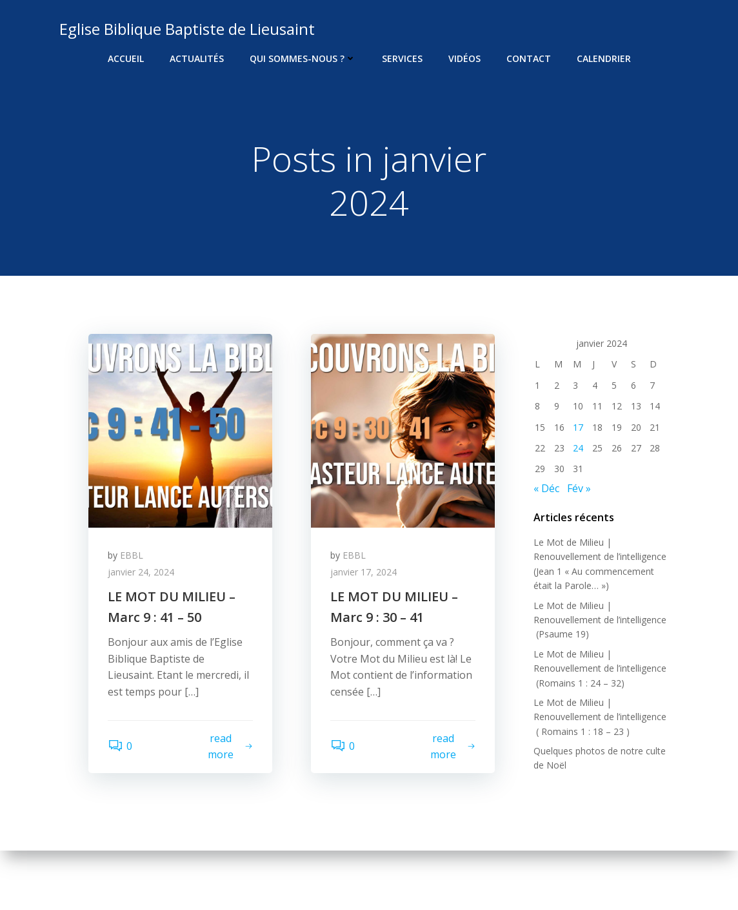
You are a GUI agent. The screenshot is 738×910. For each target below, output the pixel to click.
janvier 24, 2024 (141, 572)
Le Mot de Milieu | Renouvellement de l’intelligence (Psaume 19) (600, 620)
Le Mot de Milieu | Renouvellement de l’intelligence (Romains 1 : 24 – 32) (600, 668)
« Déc (546, 488)
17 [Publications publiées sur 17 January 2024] (578, 427)
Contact (528, 58)
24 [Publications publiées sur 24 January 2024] (578, 448)
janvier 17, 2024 (363, 572)
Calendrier (604, 58)
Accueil (126, 58)
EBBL (131, 555)
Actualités (197, 58)
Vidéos (464, 58)
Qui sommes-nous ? (303, 58)
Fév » (579, 488)
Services (402, 58)
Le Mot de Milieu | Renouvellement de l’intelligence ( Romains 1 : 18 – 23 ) (600, 717)
